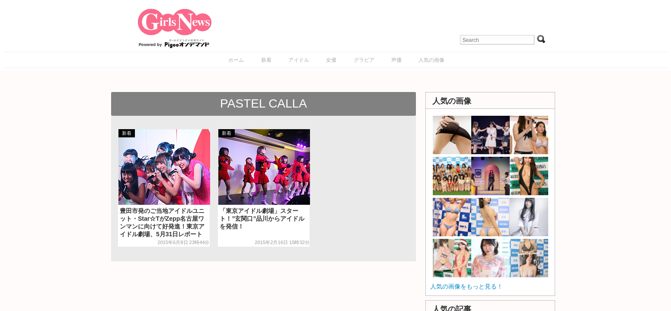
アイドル (298, 60)
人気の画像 (431, 60)
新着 (266, 60)
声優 (396, 60)
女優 (331, 60)
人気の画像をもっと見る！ (466, 286)
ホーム (236, 60)
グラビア (364, 60)
